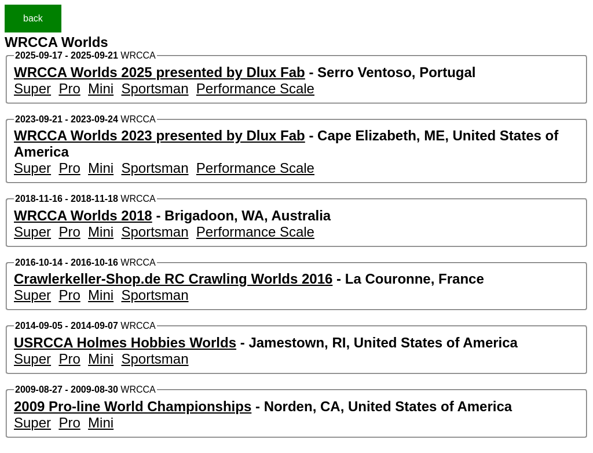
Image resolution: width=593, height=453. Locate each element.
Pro (69, 88)
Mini (101, 88)
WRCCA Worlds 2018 (83, 215)
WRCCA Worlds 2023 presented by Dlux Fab (159, 135)
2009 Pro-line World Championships (132, 406)
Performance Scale (255, 88)
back (33, 18)
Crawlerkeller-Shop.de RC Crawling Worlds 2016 (173, 279)
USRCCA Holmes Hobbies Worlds (125, 342)
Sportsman (154, 88)
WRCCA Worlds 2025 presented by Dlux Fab (159, 72)
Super (32, 88)
